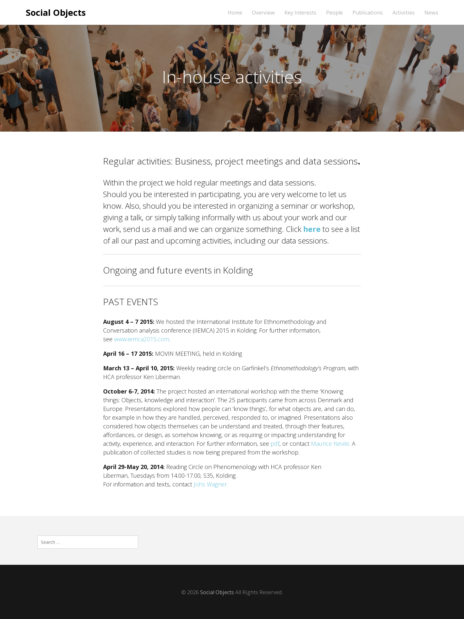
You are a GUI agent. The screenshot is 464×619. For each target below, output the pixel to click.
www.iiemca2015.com (141, 339)
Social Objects (56, 12)
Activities (403, 13)
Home (235, 13)
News (431, 13)
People (334, 13)
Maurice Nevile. (329, 443)
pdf (275, 443)
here (312, 229)
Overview (263, 13)
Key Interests (300, 13)
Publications (368, 13)
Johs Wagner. (211, 484)
